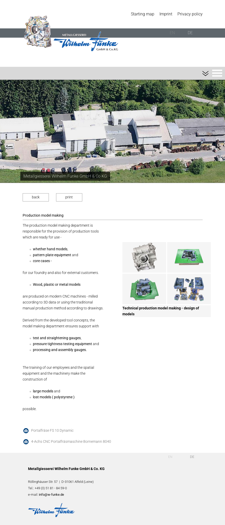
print (69, 197)
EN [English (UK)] (172, 32)
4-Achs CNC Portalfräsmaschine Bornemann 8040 (71, 441)
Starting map (142, 14)
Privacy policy (190, 14)
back (36, 197)
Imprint (165, 14)
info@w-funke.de (51, 494)
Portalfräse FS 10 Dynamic (52, 430)
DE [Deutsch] (190, 32)
